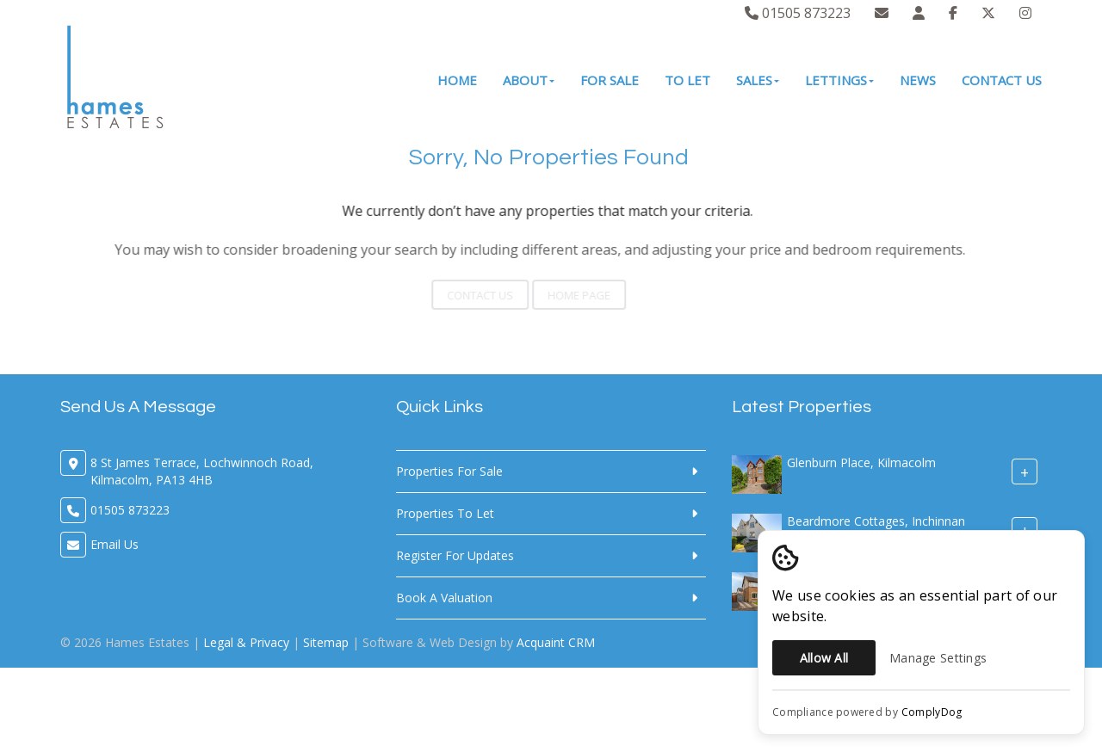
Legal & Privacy (246, 642)
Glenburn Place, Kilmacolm (861, 462)
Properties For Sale (449, 471)
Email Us (114, 544)
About (528, 80)
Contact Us (1002, 80)
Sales (757, 80)
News (918, 80)
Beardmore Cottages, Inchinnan (876, 521)
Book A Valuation (444, 597)
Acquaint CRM (556, 642)
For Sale (609, 80)
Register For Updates (455, 555)
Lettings (839, 80)
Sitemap (326, 642)
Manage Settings (938, 658)
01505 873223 (798, 12)
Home (457, 80)
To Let (687, 80)
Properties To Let (445, 513)
